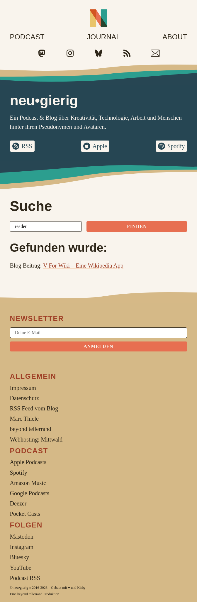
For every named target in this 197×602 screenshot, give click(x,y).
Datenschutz (24, 398)
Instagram (21, 547)
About (174, 37)
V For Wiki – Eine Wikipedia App (83, 265)
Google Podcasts (29, 493)
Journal (103, 37)
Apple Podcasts (28, 462)
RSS (27, 146)
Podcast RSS (25, 578)
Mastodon (21, 536)
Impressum (23, 388)
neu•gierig (20, 588)
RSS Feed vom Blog (34, 408)
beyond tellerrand (30, 594)
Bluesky (19, 557)
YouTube (20, 567)
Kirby (81, 588)
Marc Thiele (24, 418)
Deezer (18, 503)
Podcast (27, 37)
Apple (100, 146)
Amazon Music (28, 483)
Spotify (176, 146)
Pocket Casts (25, 513)
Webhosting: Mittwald (36, 439)
